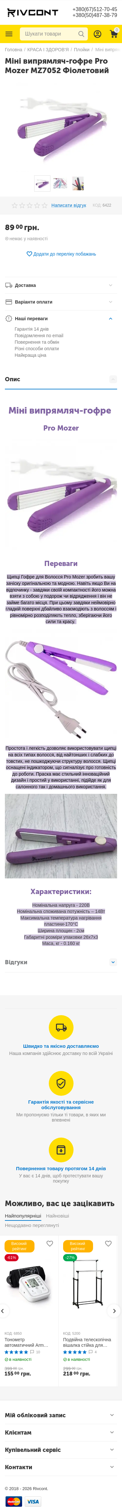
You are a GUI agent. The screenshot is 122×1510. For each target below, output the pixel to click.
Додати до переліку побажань (61, 254)
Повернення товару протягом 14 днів (61, 1168)
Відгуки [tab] (61, 962)
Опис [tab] (61, 379)
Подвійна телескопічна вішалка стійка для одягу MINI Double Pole (87, 1342)
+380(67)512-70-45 (95, 9)
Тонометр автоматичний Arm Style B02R (24, 1342)
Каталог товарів (9, 34)
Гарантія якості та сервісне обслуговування (61, 1104)
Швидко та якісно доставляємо (61, 1046)
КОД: (97, 205)
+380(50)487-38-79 (95, 15)
